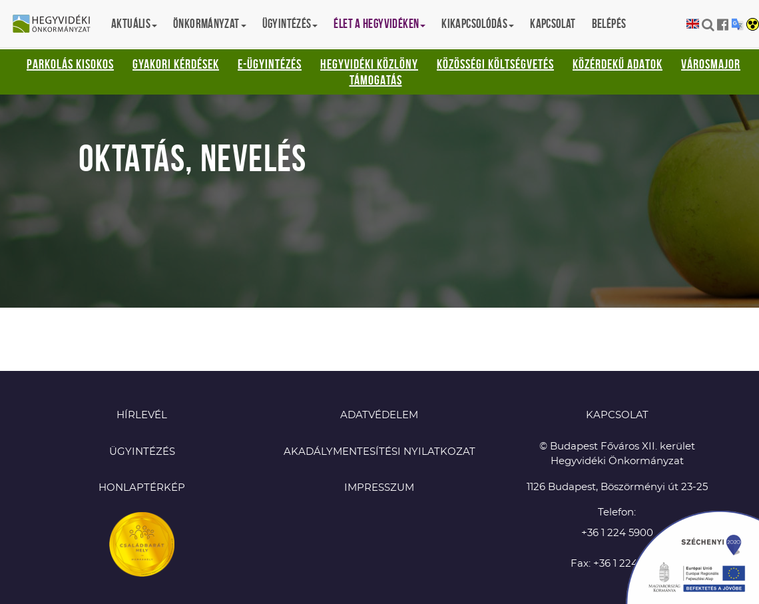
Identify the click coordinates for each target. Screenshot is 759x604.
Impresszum (379, 488)
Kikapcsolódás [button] (477, 24)
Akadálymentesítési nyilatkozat (379, 452)
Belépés (609, 24)
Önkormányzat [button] (209, 24)
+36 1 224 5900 (617, 533)
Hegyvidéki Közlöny (369, 64)
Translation (737, 24)
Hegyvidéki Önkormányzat (56, 24)
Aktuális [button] (134, 24)
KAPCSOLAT (617, 415)
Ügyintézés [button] (290, 24)
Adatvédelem (379, 415)
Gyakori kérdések (175, 64)
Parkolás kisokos (70, 64)
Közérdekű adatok (617, 64)
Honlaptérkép (142, 488)
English (692, 24)
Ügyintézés (142, 452)
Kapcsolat (552, 24)
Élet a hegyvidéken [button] (379, 24)
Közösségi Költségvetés (495, 64)
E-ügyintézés (270, 64)
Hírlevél (142, 415)
